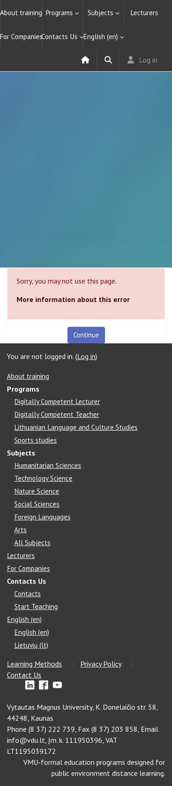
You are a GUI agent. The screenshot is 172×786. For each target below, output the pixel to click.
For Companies (21, 36)
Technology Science (43, 478)
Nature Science (36, 491)
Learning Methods (34, 663)
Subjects (100, 12)
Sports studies (35, 440)
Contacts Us (60, 36)
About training (21, 12)
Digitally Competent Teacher (56, 414)
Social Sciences (37, 504)
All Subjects (32, 542)
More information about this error (73, 299)
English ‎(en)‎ (100, 36)
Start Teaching (36, 606)
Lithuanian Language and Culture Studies (76, 427)
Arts (20, 529)
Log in (148, 59)
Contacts (27, 593)
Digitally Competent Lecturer (57, 401)
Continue (86, 334)
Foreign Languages (42, 517)
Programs (59, 12)
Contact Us (24, 674)
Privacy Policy (100, 663)
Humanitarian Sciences (47, 465)
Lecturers (144, 12)
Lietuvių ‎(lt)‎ (31, 645)
